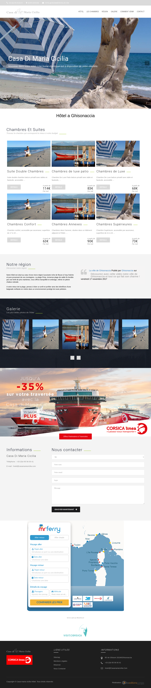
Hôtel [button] (81, 12)
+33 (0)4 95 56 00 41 (14, 3)
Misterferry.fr (80, 617)
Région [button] (105, 12)
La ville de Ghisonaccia (100, 270)
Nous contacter (60, 669)
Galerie (114, 12)
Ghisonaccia (127, 270)
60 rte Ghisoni (32, 3)
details (13, 187)
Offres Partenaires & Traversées (75, 436)
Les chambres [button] (93, 12)
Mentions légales (60, 661)
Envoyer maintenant (66, 509)
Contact (141, 12)
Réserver (57, 665)
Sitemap (57, 657)
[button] (4, 63)
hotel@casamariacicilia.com (55, 3)
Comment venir (127, 12)
